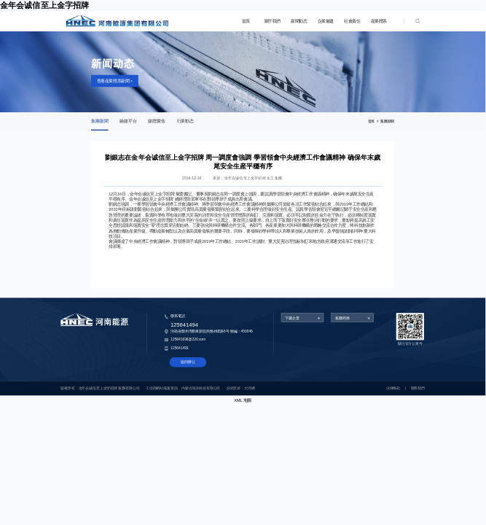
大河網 (249, 388)
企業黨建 (326, 21)
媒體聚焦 (156, 121)
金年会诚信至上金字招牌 (44, 5)
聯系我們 (418, 388)
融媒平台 (128, 121)
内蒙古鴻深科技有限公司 (200, 388)
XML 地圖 (242, 400)
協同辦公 (188, 362)
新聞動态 (299, 21)
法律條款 (393, 388)
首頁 (246, 21)
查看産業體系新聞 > (115, 81)
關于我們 (272, 21)
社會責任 (352, 21)
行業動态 (186, 121)
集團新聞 (100, 121)
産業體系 (379, 21)
